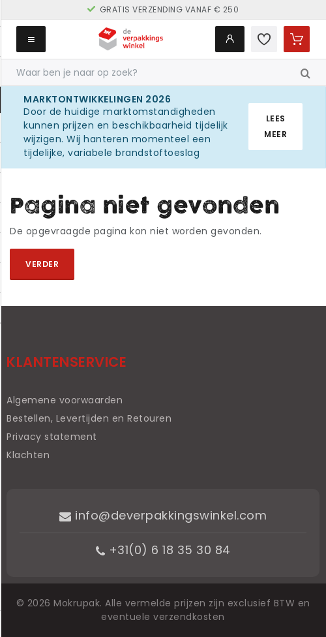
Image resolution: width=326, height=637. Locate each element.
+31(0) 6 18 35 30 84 (163, 550)
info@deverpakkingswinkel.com (163, 515)
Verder (42, 264)
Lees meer (275, 126)
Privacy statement (52, 436)
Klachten (28, 454)
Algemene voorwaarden (65, 400)
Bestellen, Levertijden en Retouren (89, 418)
